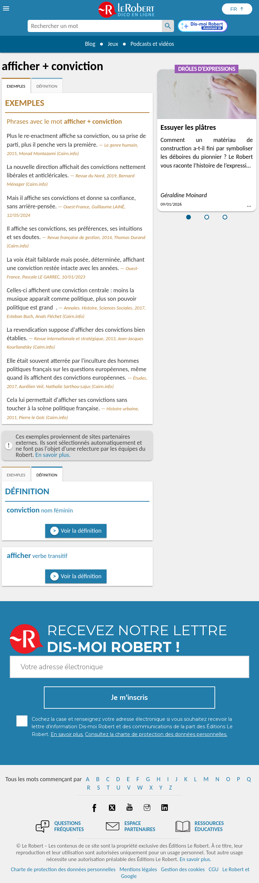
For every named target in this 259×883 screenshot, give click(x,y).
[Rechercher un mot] (168, 26)
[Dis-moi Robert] (202, 27)
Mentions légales (138, 869)
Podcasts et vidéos (153, 44)
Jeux (112, 44)
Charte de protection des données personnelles (63, 869)
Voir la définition (81, 530)
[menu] (6, 8)
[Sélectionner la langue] (237, 8)
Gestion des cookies (183, 869)
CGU (214, 869)
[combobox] (95, 26)
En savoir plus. (52, 455)
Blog (88, 44)
